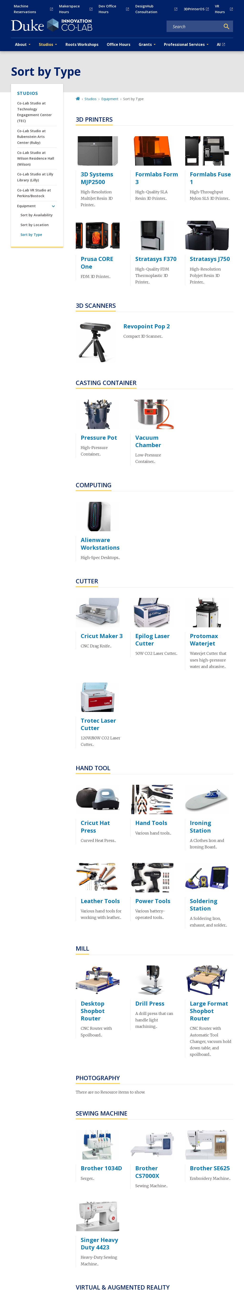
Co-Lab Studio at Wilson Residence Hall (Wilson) (35, 158)
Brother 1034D (101, 1168)
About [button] (21, 44)
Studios (27, 93)
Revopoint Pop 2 (146, 326)
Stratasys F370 (156, 259)
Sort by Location (34, 224)
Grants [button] (145, 44)
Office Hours (118, 44)
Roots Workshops (82, 44)
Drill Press (149, 1003)
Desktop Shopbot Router (93, 1010)
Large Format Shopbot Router (209, 1010)
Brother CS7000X (147, 1171)
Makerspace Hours (69, 9)
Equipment (26, 206)
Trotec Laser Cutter (98, 724)
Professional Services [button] (184, 44)
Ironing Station (200, 826)
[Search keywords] (194, 26)
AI (219, 44)
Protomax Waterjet (204, 639)
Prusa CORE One (97, 262)
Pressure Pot (99, 437)
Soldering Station (203, 904)
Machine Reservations (25, 9)
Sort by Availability (36, 215)
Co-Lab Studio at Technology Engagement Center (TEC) (34, 112)
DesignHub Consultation (146, 9)
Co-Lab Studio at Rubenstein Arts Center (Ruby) (31, 137)
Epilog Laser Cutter (152, 639)
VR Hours (220, 9)
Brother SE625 (210, 1168)
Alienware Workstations (100, 543)
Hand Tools (151, 823)
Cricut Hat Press (95, 826)
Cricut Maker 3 (102, 636)
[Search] (226, 26)
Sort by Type (31, 234)
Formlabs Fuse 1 (210, 177)
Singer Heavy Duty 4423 (99, 1243)
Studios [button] (46, 44)
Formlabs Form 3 (156, 177)
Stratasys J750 (210, 259)
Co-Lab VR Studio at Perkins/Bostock (34, 193)
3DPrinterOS (194, 9)
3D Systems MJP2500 (97, 177)
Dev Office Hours (107, 9)
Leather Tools (100, 901)
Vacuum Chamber (148, 441)
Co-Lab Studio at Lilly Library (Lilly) (35, 177)
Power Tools (152, 901)
